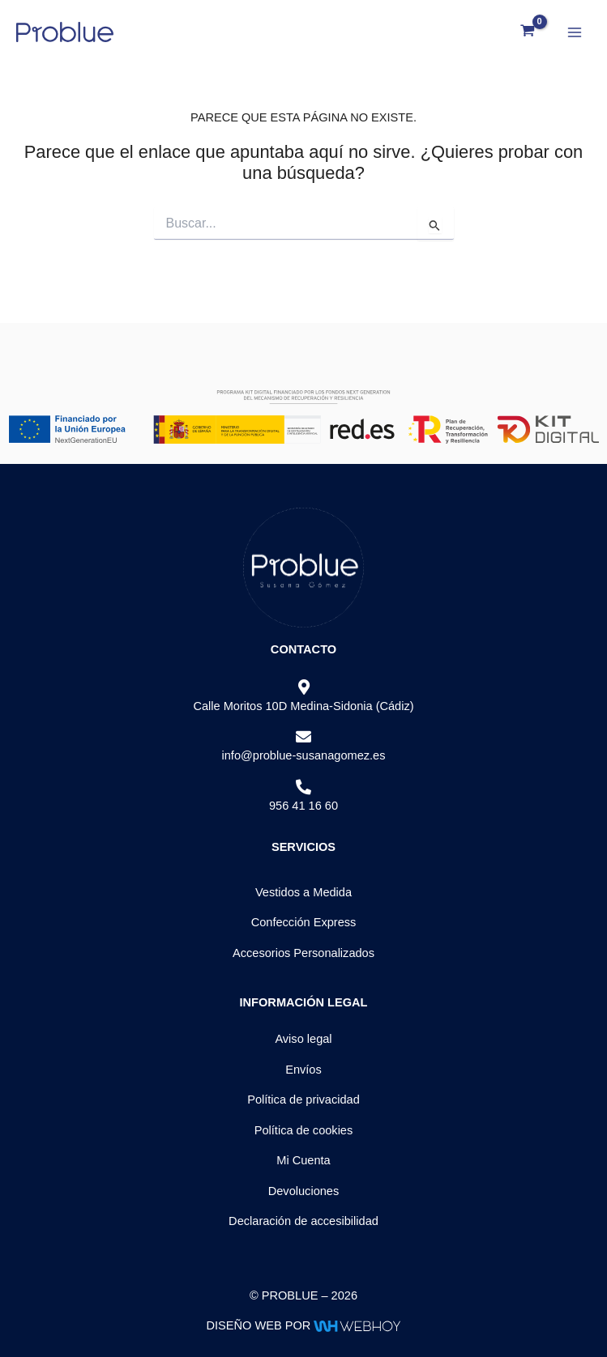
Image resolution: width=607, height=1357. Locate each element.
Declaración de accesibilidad (303, 1220)
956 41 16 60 (303, 805)
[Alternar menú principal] (574, 31)
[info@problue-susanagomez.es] (303, 737)
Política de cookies (303, 1130)
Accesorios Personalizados (303, 952)
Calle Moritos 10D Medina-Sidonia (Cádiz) (303, 706)
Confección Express (304, 922)
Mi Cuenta (303, 1160)
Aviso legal (303, 1038)
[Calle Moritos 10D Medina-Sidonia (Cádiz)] (303, 688)
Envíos (303, 1069)
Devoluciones (304, 1191)
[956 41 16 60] (303, 787)
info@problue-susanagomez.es (303, 755)
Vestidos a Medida (303, 892)
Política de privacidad (303, 1099)
